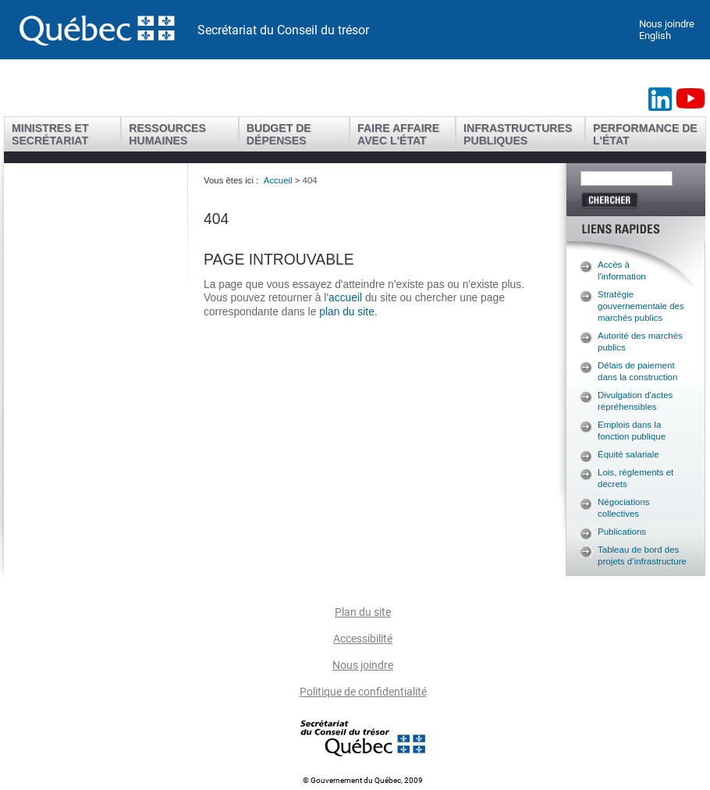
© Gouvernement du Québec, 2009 (363, 780)
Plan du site (363, 612)
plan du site (347, 311)
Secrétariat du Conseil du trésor (283, 30)
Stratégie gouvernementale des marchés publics (641, 306)
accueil (346, 297)
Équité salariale (628, 454)
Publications (622, 531)
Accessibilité (362, 638)
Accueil (278, 180)
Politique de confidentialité (363, 691)
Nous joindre (666, 24)
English (655, 35)
